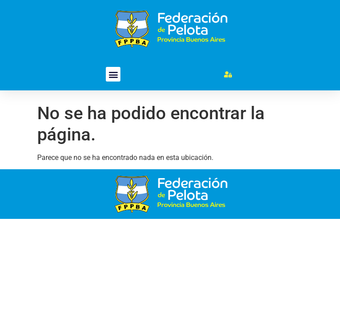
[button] (113, 74)
